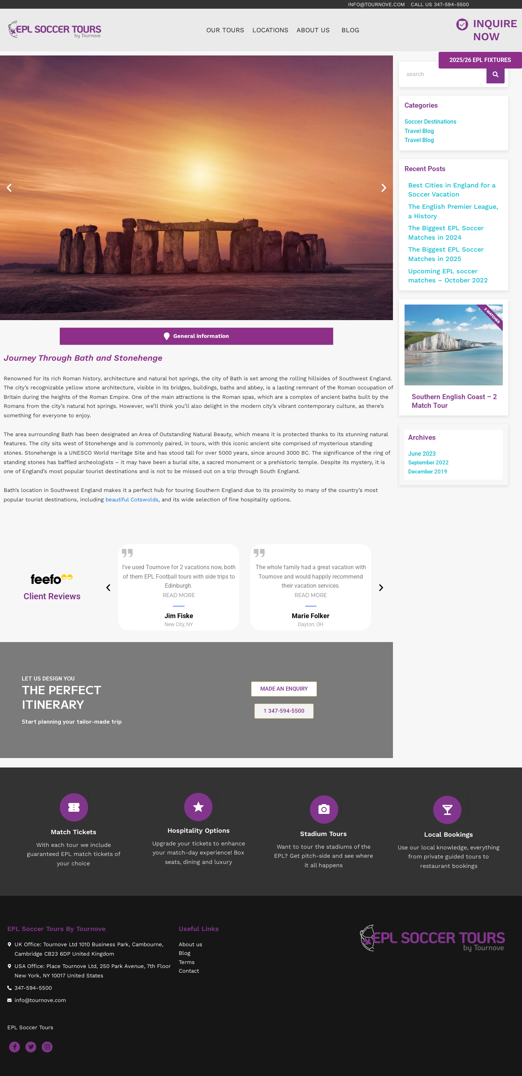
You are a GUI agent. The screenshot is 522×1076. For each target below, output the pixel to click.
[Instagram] (47, 1047)
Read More (178, 597)
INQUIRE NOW (495, 31)
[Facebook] (14, 1047)
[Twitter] (30, 1047)
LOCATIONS (270, 30)
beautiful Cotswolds (131, 501)
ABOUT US (313, 30)
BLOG (350, 30)
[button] (9, 188)
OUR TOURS (225, 30)
